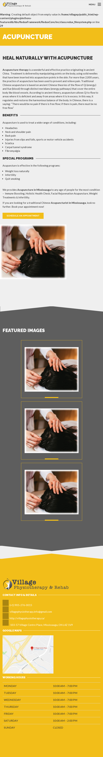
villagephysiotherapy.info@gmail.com (31, 611)
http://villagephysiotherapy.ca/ (27, 618)
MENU (92, 4)
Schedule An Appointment (23, 215)
